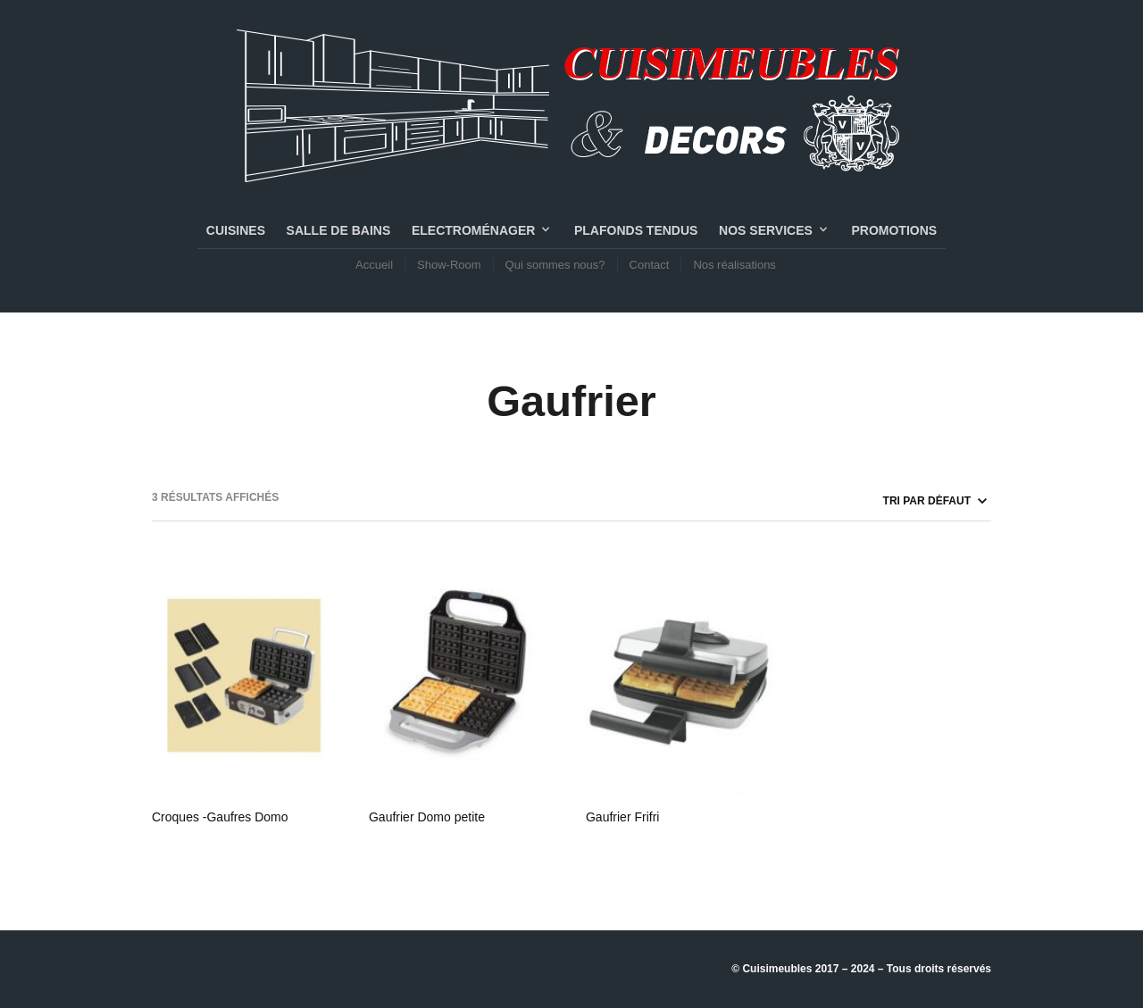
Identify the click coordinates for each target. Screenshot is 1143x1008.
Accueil (374, 264)
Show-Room (449, 264)
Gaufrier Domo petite (427, 817)
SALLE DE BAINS (339, 230)
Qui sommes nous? (555, 264)
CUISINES (235, 230)
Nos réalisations (734, 264)
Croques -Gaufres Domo (220, 817)
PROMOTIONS (894, 230)
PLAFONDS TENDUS (635, 230)
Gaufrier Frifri (622, 817)
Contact (650, 264)
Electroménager (473, 230)
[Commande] (873, 501)
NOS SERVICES (766, 230)
